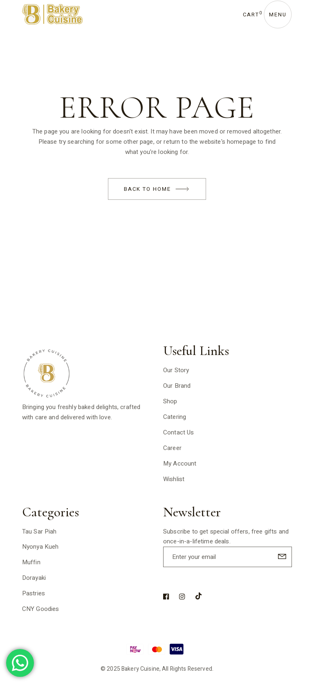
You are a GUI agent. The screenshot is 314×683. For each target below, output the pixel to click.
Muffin (31, 562)
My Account (180, 463)
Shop (170, 401)
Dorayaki (34, 577)
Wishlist (173, 479)
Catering (174, 416)
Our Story (176, 370)
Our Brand (177, 385)
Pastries (33, 593)
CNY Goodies (40, 608)
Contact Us (178, 432)
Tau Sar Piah (39, 531)
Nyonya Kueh (40, 546)
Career (172, 447)
